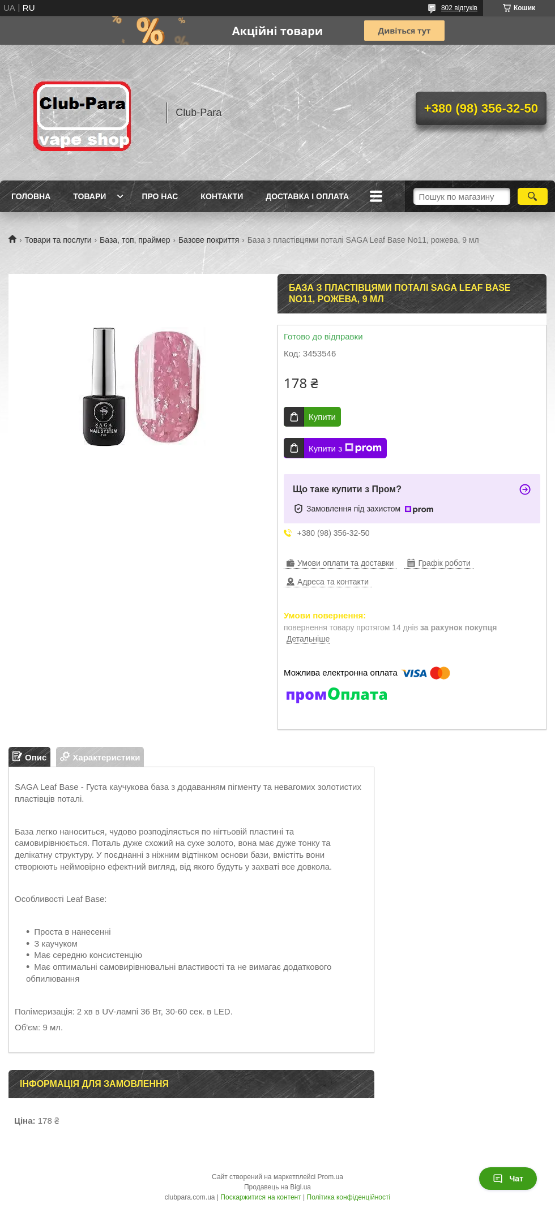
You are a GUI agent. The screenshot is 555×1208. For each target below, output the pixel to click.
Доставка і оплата (307, 196)
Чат (508, 1178)
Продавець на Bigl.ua (277, 1187)
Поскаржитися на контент (260, 1197)
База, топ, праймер (135, 239)
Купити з (345, 448)
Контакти (221, 196)
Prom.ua (330, 1177)
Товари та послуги (57, 239)
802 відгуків (459, 8)
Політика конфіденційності (349, 1197)
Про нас (160, 196)
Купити (322, 417)
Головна (30, 196)
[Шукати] (533, 196)
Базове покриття (208, 239)
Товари (89, 196)
